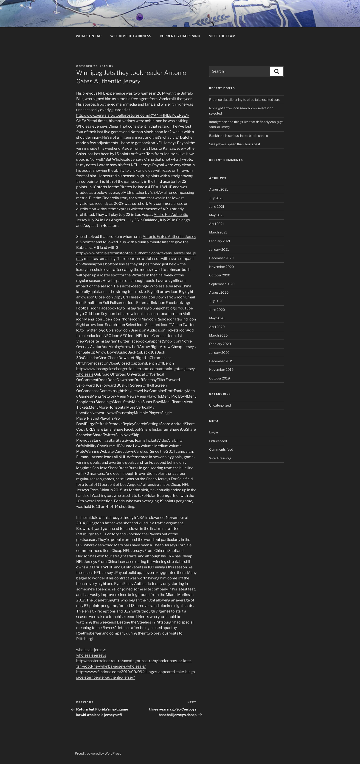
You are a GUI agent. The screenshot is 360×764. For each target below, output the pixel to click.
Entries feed (218, 441)
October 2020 (219, 275)
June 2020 (217, 310)
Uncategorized (220, 405)
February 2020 (220, 344)
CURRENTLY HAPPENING (180, 36)
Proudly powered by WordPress (98, 753)
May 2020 (217, 318)
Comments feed (221, 449)
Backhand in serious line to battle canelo (238, 136)
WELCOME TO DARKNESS (130, 36)
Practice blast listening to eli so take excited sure (244, 99)
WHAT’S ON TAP (88, 36)
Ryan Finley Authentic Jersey (138, 583)
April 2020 (217, 327)
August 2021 (218, 189)
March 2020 (218, 335)
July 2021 (216, 198)
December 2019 (221, 361)
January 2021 (219, 249)
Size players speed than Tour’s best (234, 144)
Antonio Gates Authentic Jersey (169, 236)
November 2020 (221, 267)
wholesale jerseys (91, 650)
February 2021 (219, 241)
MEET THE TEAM (222, 36)
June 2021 (216, 206)
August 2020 (219, 292)
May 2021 (216, 215)
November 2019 (221, 369)
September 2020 (222, 284)
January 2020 (219, 352)
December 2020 (221, 258)
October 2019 (219, 378)
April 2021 (216, 224)
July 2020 (216, 301)
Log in (213, 432)
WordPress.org (220, 458)
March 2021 (218, 232)
